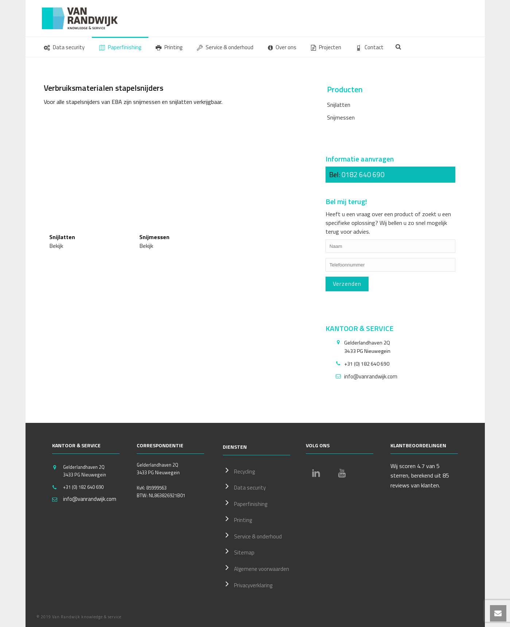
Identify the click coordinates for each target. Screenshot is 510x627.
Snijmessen (341, 117)
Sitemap (238, 551)
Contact (370, 47)
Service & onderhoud (225, 47)
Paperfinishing (120, 47)
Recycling (239, 471)
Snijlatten (338, 105)
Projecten (326, 47)
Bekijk (56, 245)
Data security (64, 47)
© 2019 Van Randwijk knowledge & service (78, 617)
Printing (169, 47)
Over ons (282, 47)
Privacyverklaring (247, 584)
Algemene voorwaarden (256, 568)
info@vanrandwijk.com (370, 376)
